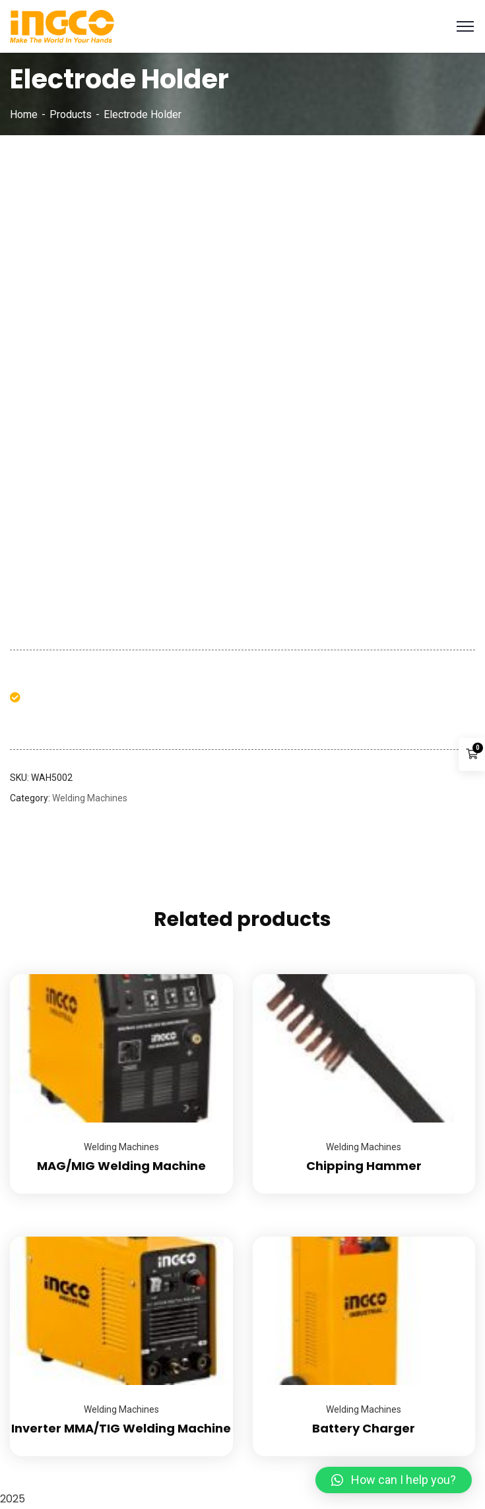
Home (24, 114)
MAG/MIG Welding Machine (121, 1165)
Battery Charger (363, 1428)
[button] (393, 1480)
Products (70, 114)
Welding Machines (89, 798)
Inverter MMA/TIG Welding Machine (121, 1428)
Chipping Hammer (364, 1165)
